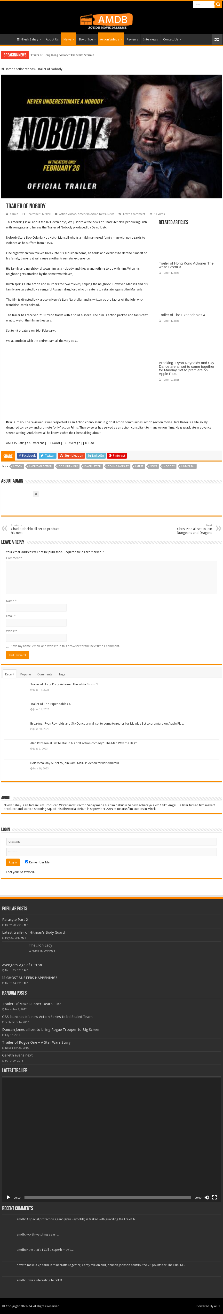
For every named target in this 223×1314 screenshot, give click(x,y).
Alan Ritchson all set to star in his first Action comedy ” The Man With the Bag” (83, 743)
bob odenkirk (68, 466)
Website (11, 631)
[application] (111, 1140)
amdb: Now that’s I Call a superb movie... (45, 1249)
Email (11, 616)
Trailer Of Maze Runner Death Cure (31, 1004)
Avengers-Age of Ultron (22, 965)
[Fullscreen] (214, 1197)
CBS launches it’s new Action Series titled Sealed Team (47, 1017)
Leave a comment (134, 214)
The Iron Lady (40, 945)
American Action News (92, 214)
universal (188, 466)
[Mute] (206, 1197)
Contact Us (170, 39)
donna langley (118, 466)
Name (11, 601)
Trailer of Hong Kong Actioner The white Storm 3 (62, 55)
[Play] (8, 1197)
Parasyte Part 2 (15, 919)
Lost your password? (20, 872)
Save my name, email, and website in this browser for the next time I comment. (65, 646)
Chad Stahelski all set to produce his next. (36, 529)
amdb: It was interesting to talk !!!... (41, 1280)
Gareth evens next (17, 1055)
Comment (14, 558)
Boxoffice (86, 39)
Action (17, 466)
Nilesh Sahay (27, 39)
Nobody (169, 466)
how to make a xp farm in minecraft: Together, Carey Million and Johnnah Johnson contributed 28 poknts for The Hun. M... (101, 1265)
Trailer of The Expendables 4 (182, 315)
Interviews (150, 39)
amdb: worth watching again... (38, 1234)
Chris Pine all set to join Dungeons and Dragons (187, 529)
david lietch (92, 466)
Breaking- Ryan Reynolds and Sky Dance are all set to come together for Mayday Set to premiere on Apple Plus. (186, 368)
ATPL (217, 1306)
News (67, 39)
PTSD (48, 243)
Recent (9, 674)
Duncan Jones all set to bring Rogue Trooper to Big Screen (51, 1029)
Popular (25, 674)
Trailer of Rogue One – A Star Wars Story (36, 1042)
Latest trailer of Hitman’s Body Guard (33, 932)
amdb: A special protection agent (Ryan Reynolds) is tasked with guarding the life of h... (77, 1219)
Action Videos (109, 39)
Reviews (132, 39)
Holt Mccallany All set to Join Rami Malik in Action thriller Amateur (74, 763)
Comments (44, 674)
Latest (139, 466)
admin (14, 214)
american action (40, 466)
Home (7, 39)
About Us (52, 39)
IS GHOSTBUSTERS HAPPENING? (29, 978)
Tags (61, 674)
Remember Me (37, 862)
